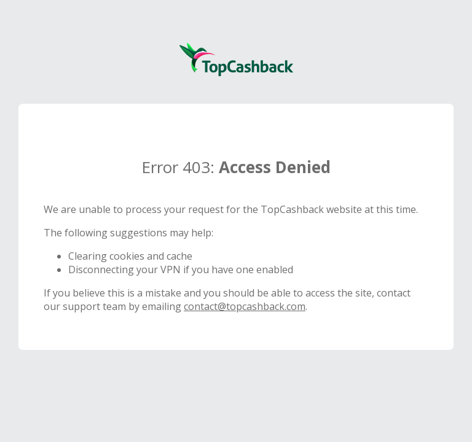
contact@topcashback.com (244, 306)
